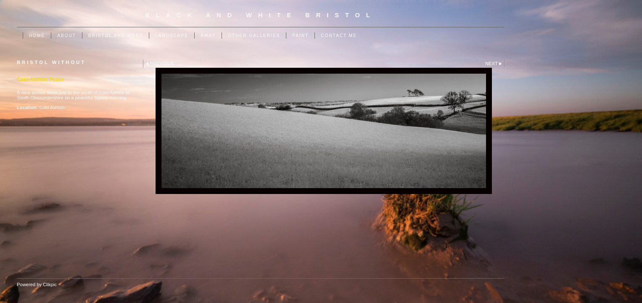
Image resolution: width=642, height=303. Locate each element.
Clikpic (50, 284)
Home (37, 35)
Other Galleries (254, 35)
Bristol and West (115, 35)
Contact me (339, 35)
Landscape (171, 35)
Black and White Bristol (260, 15)
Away (208, 35)
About (66, 35)
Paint (300, 35)
